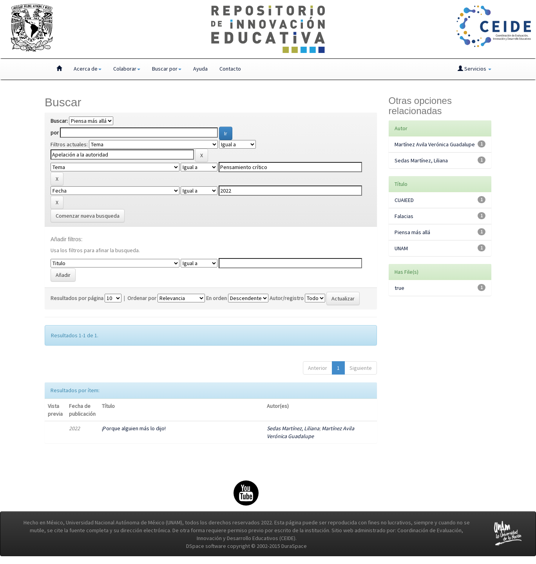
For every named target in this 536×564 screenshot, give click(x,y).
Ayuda (200, 68)
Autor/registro (287, 298)
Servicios (474, 68)
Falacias (404, 216)
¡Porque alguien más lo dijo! (134, 428)
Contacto (230, 68)
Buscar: (59, 120)
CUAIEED (404, 200)
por (55, 132)
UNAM (401, 248)
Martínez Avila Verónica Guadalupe (435, 144)
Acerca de (87, 68)
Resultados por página (77, 298)
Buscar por (166, 68)
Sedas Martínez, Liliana (293, 428)
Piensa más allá (412, 232)
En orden (216, 298)
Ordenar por (141, 298)
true (399, 287)
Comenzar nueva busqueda (88, 215)
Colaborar (126, 68)
